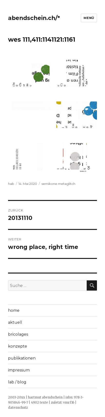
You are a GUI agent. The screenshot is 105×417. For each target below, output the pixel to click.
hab (11, 184)
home (13, 310)
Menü (89, 18)
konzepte (17, 346)
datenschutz (18, 408)
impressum (19, 370)
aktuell (15, 322)
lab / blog (17, 382)
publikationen (22, 358)
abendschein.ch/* (34, 18)
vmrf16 (68, 402)
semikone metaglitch (58, 184)
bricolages (18, 334)
